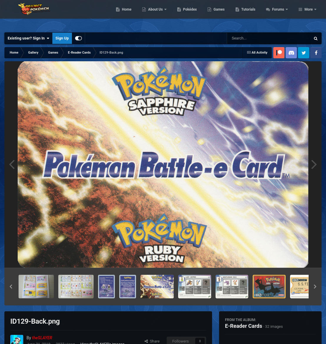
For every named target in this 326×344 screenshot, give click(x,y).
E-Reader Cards (243, 326)
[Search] (254, 38)
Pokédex (221, 15)
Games (251, 15)
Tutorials (280, 15)
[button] (10, 286)
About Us (188, 15)
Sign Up (62, 38)
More (309, 15)
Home (158, 15)
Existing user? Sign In (28, 38)
